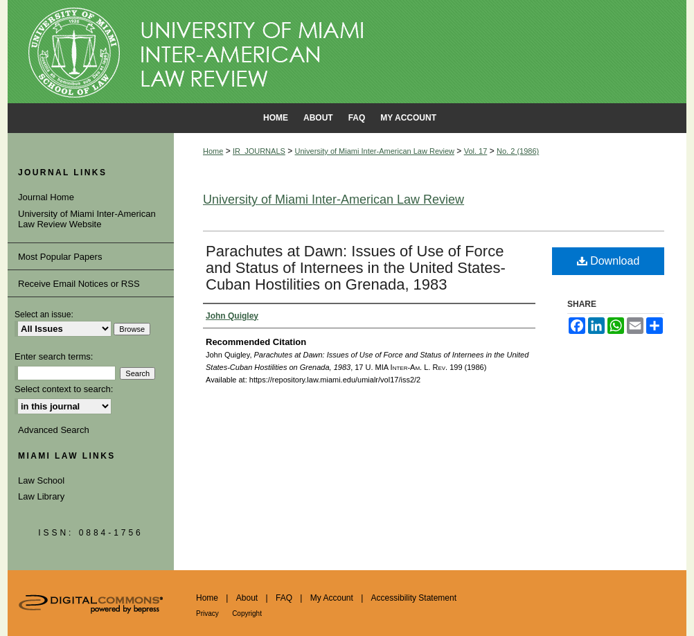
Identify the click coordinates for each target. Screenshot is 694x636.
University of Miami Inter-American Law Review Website (87, 219)
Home (213, 151)
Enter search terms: (54, 356)
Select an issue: (44, 314)
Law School (41, 480)
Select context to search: (64, 389)
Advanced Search (53, 430)
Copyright (247, 613)
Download (608, 261)
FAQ (284, 598)
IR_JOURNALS (259, 151)
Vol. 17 (476, 151)
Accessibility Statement (413, 598)
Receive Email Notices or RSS (79, 284)
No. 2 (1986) (518, 151)
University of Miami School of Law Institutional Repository (347, 52)
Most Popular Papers (60, 256)
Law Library (41, 496)
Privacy (207, 613)
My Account (331, 598)
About (247, 598)
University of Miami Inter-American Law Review (374, 151)
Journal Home (46, 197)
